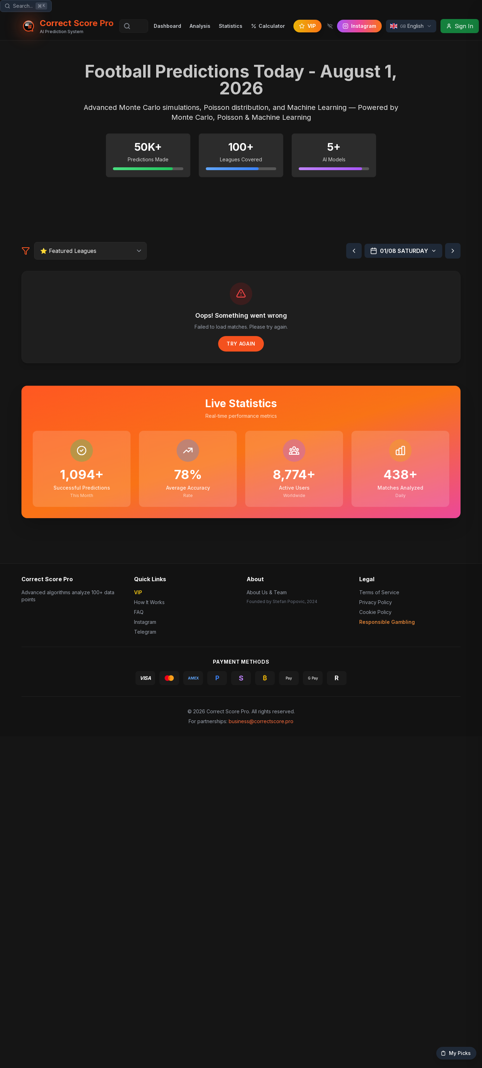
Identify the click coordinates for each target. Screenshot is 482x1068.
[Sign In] (458, 26)
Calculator (266, 26)
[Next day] (453, 435)
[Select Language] (410, 26)
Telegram (145, 975)
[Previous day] (354, 435)
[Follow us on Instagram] (358, 26)
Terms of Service (378, 936)
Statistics (229, 26)
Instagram (146, 965)
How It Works (149, 946)
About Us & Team (266, 936)
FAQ (139, 955)
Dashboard (166, 26)
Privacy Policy (374, 946)
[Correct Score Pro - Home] (66, 26)
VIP (306, 26)
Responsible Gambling (387, 966)
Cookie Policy (374, 955)
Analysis (198, 26)
